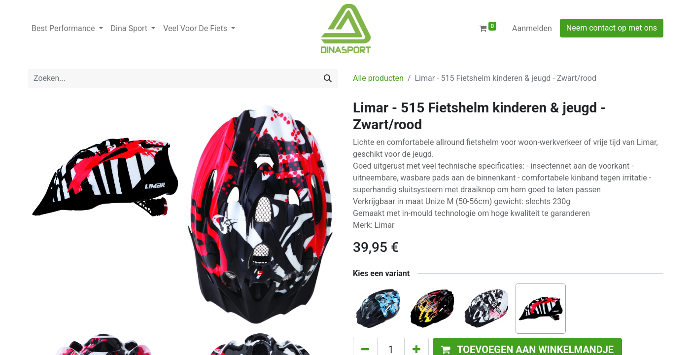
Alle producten (378, 78)
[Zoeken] (327, 78)
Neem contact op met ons (611, 28)
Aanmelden (532, 28)
